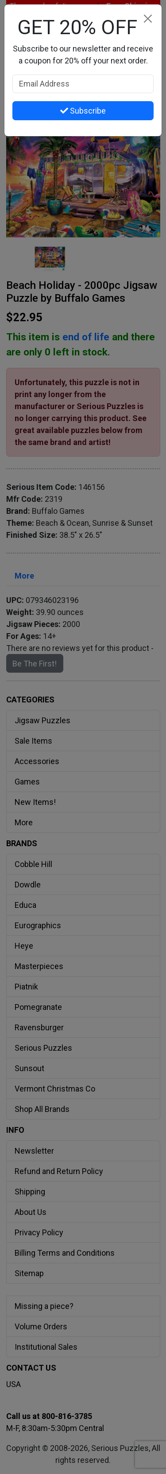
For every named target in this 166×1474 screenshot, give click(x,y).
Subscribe (83, 110)
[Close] (148, 18)
